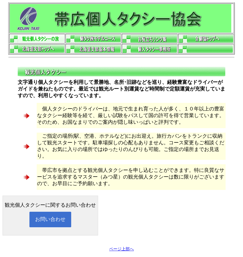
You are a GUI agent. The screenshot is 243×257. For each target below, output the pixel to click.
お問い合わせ (50, 219)
